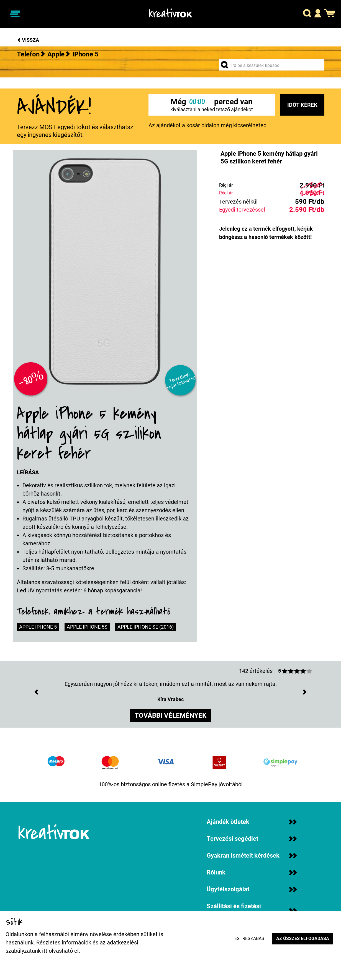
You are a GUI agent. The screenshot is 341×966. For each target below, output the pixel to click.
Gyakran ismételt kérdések (252, 855)
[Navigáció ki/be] (15, 13)
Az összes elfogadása (302, 938)
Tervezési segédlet (252, 838)
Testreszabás (248, 938)
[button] (307, 14)
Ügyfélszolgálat (252, 889)
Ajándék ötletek (252, 821)
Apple (56, 54)
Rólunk (252, 872)
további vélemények (170, 715)
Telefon (28, 54)
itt (44, 950)
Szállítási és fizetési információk (252, 911)
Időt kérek (302, 104)
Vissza (28, 40)
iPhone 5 (85, 54)
